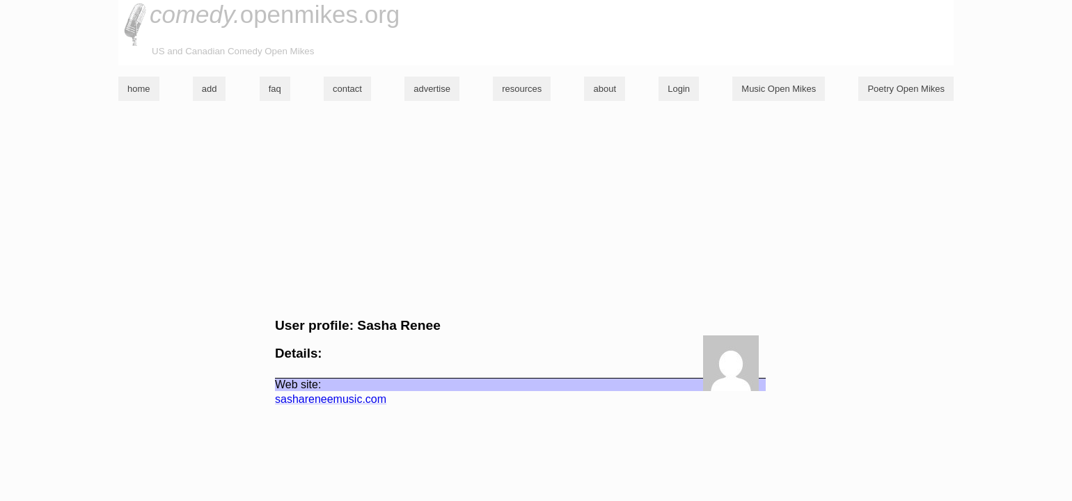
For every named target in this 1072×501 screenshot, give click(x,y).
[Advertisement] (536, 209)
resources (522, 89)
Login (679, 89)
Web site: (298, 384)
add (209, 89)
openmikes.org (275, 14)
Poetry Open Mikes (906, 89)
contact (347, 89)
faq (275, 89)
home (138, 89)
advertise (431, 89)
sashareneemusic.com (330, 399)
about (604, 89)
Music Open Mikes (778, 89)
